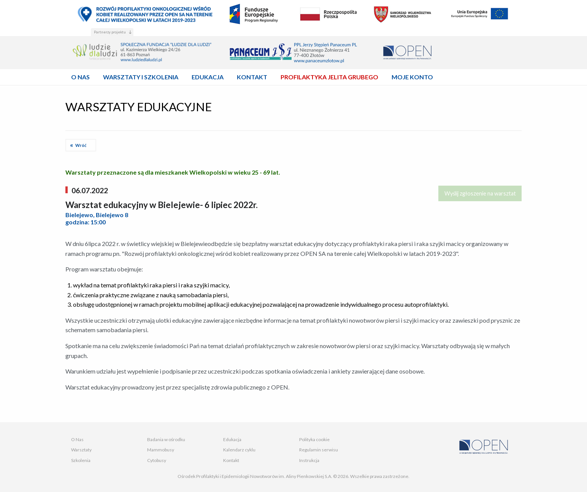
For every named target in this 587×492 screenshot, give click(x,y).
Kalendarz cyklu (239, 450)
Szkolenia (80, 460)
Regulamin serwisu (318, 450)
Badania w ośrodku (166, 439)
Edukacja (232, 439)
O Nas (77, 439)
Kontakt (231, 460)
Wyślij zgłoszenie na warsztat (480, 193)
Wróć (80, 145)
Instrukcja (309, 460)
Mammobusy (160, 450)
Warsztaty (81, 450)
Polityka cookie (314, 439)
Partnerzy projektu (110, 32)
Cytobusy (156, 460)
